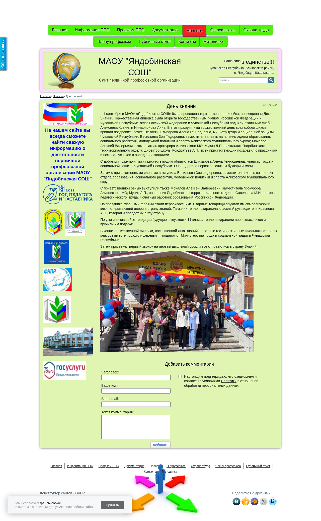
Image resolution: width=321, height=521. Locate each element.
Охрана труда (256, 30)
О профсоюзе (223, 30)
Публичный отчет (155, 41)
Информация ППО (92, 30)
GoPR (80, 493)
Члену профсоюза (114, 41)
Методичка (213, 41)
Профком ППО (130, 30)
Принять (112, 505)
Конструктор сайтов (56, 493)
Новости (194, 31)
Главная (59, 30)
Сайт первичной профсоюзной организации (140, 80)
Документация (165, 30)
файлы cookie (50, 503)
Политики (228, 381)
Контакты (187, 41)
